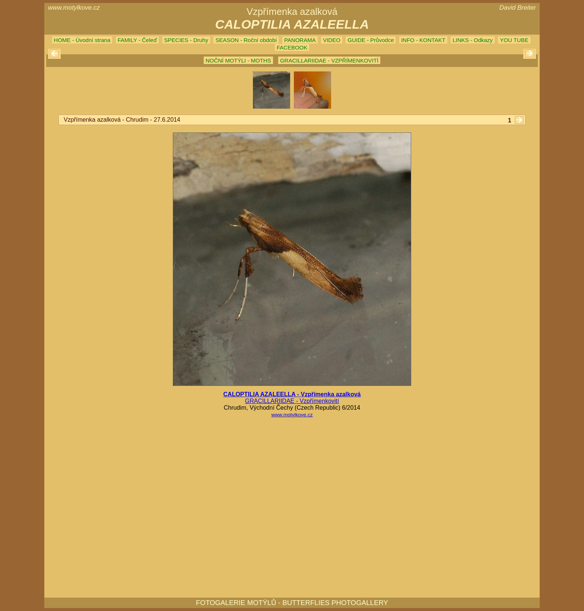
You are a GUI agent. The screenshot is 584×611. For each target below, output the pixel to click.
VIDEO (331, 40)
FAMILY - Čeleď (137, 40)
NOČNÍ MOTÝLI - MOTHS (238, 60)
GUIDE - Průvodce (370, 40)
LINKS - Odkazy (473, 40)
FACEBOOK (292, 47)
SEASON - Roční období (246, 40)
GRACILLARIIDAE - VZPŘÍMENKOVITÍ (329, 60)
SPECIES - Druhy (186, 40)
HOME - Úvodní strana (82, 40)
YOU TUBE (514, 40)
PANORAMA (300, 40)
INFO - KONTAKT (423, 40)
